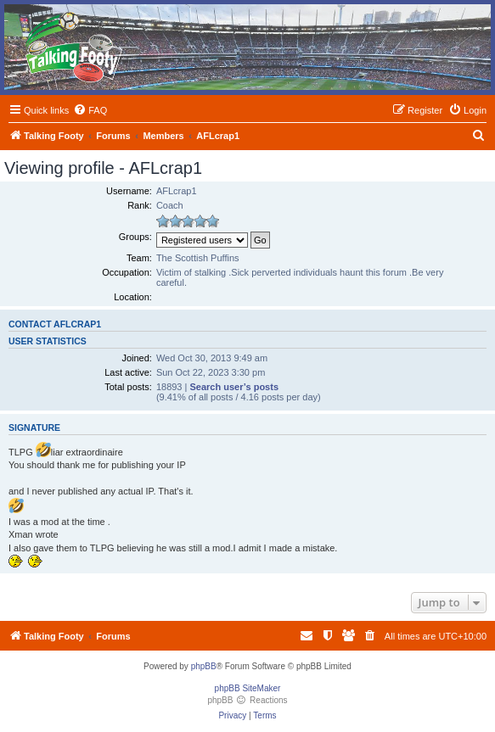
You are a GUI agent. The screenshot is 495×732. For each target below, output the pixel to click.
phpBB (204, 666)
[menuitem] (90, 110)
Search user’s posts (233, 387)
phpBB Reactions (247, 700)
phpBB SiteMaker (248, 688)
